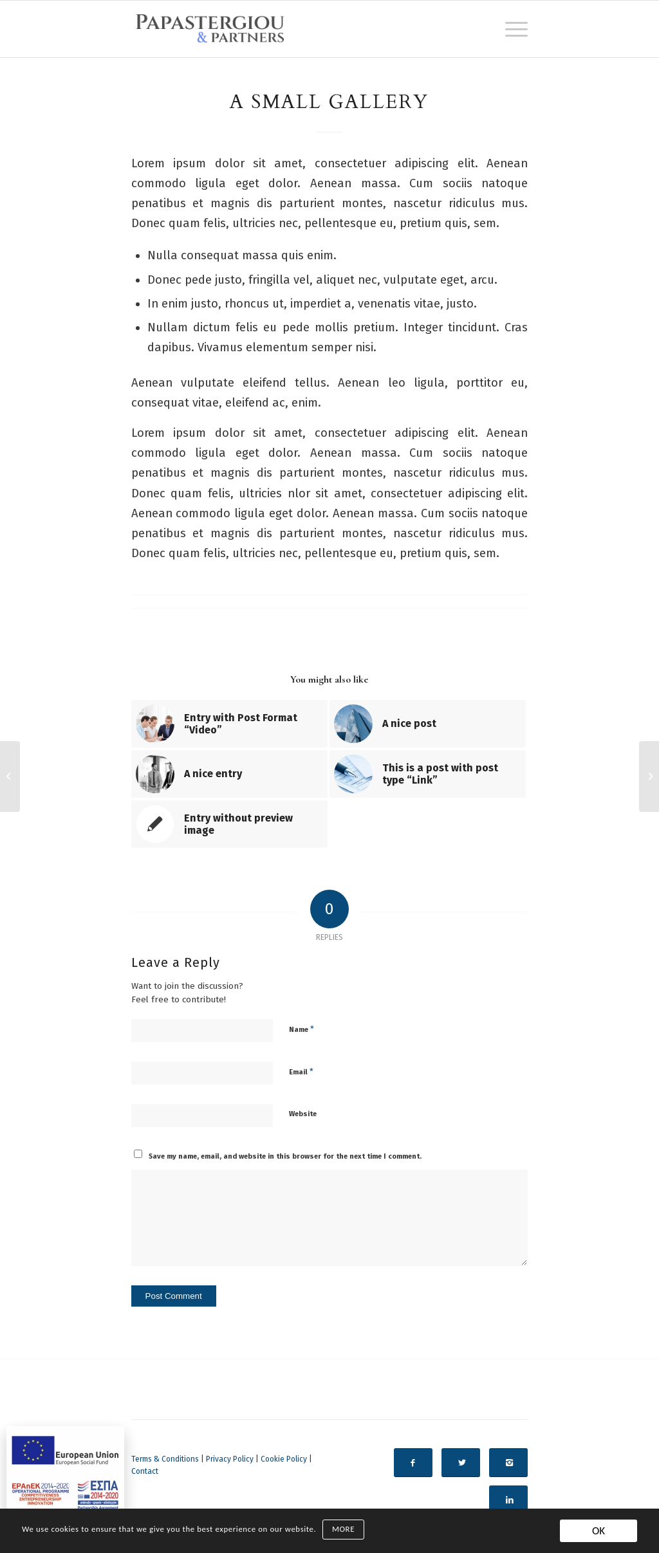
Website (303, 1114)
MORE (343, 1529)
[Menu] (512, 29)
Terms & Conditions (165, 1459)
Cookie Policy (284, 1459)
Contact (144, 1471)
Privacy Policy (230, 1459)
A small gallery (329, 102)
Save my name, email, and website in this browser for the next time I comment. (285, 1156)
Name (301, 1029)
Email (301, 1071)
